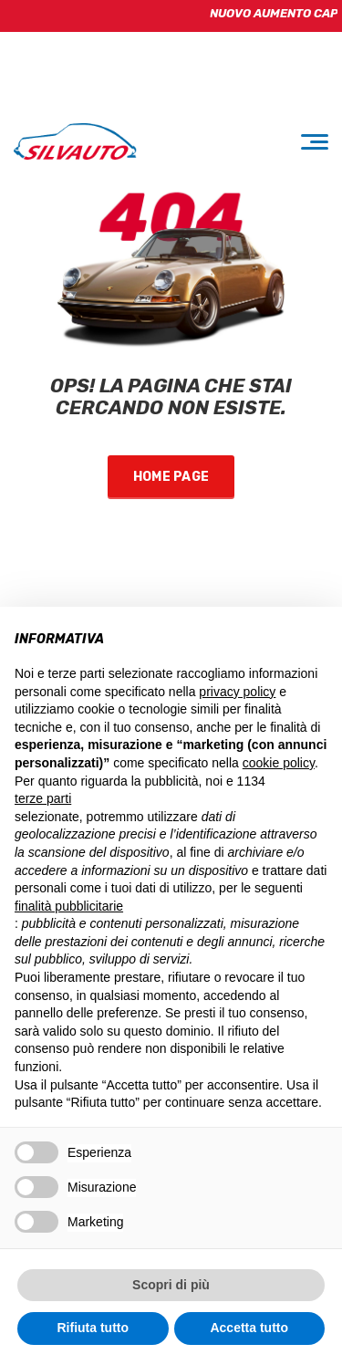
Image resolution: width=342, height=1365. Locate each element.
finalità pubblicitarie (69, 906)
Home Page (171, 477)
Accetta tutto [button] (249, 1327)
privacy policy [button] (237, 691)
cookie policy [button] (279, 762)
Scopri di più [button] (171, 1284)
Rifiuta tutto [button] (93, 1327)
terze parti (43, 798)
